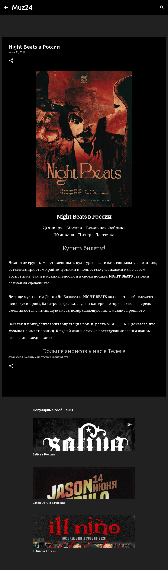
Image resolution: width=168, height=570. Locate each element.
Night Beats (60, 357)
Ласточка (44, 357)
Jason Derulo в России (49, 503)
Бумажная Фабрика (22, 357)
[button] (11, 61)
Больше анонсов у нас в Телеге (84, 351)
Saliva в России (44, 454)
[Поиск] (162, 7)
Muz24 (22, 7)
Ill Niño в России (44, 551)
